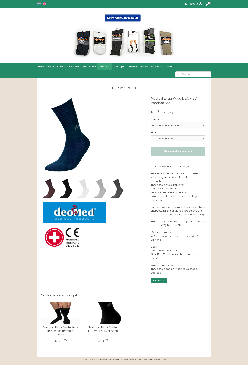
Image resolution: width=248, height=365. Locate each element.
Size (153, 132)
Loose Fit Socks (89, 66)
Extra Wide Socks (54, 66)
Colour (155, 119)
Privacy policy (146, 66)
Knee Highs (118, 66)
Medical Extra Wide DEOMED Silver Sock (103, 329)
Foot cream (132, 66)
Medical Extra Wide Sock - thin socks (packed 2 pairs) (60, 331)
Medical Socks (72, 66)
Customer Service (165, 66)
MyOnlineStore (160, 359)
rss (122, 359)
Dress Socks (105, 66)
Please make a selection (178, 151)
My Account (192, 4)
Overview (158, 280)
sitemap (116, 359)
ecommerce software (133, 359)
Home (41, 66)
